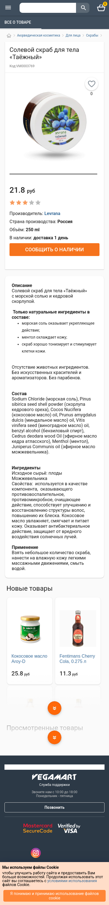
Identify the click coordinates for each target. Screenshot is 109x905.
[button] (53, 174)
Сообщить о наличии (54, 249)
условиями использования (72, 881)
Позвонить (54, 807)
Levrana (52, 213)
